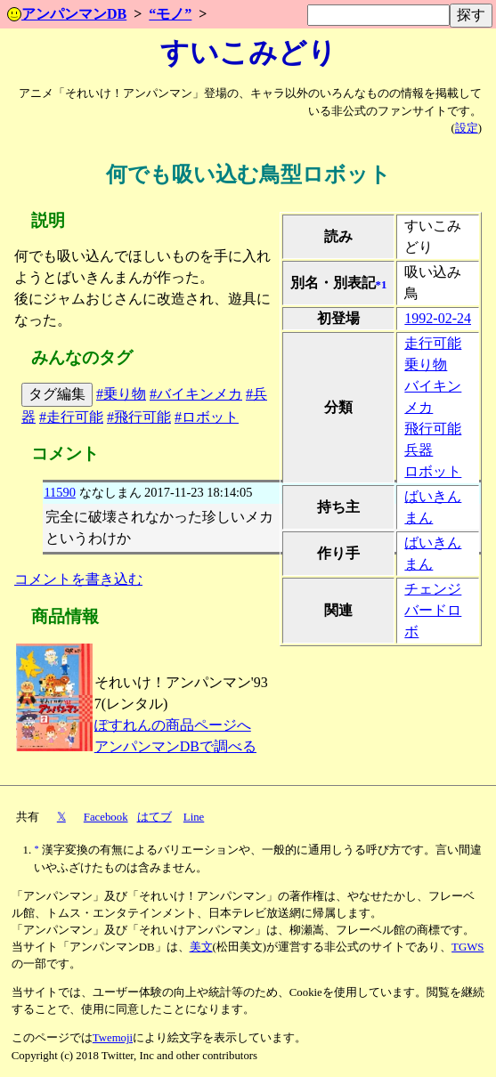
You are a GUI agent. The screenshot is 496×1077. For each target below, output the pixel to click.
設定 (466, 128)
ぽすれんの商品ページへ (172, 725)
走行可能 (432, 343)
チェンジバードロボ (432, 610)
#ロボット (207, 417)
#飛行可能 (139, 417)
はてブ (154, 817)
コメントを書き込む (78, 579)
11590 (59, 492)
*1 (381, 285)
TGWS (467, 947)
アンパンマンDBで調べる (175, 746)
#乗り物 (121, 393)
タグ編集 (56, 393)
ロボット (432, 471)
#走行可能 (71, 417)
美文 (201, 947)
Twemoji (113, 1038)
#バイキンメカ (196, 393)
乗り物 (425, 364)
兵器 (418, 450)
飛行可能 (432, 428)
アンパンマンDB (66, 13)
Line (193, 817)
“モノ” (170, 13)
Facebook (106, 817)
